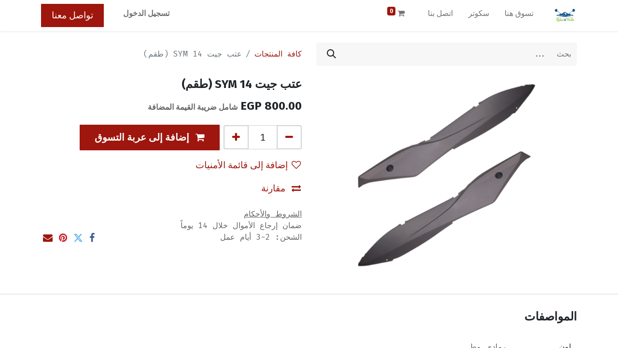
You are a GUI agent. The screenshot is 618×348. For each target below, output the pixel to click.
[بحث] (331, 54)
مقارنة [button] (281, 188)
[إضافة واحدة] (236, 137)
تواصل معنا (72, 15)
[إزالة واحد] (289, 137)
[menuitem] (519, 15)
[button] (150, 137)
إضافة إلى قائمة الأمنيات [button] (248, 165)
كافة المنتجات (278, 54)
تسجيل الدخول (146, 13)
